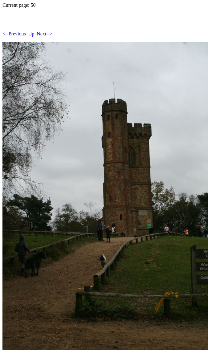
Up (31, 33)
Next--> (44, 33)
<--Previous (14, 33)
